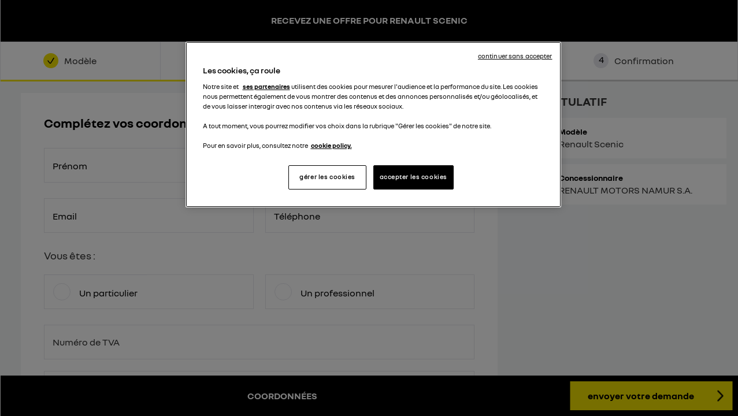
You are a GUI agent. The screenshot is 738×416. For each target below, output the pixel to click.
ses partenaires (266, 87)
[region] (373, 124)
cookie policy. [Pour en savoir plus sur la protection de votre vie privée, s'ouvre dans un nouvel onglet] (331, 146)
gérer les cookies (327, 177)
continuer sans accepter (515, 56)
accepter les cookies (413, 177)
